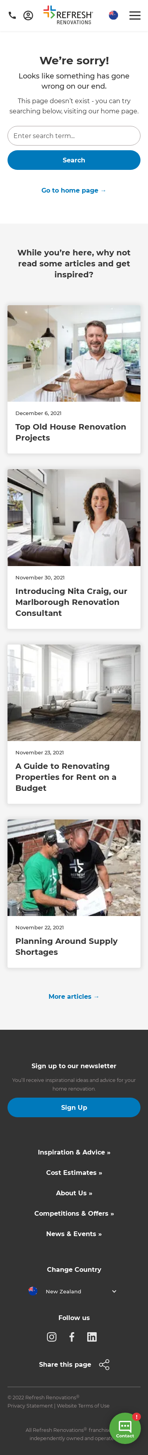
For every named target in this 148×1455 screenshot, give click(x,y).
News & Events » (74, 1234)
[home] (71, 16)
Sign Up (74, 1107)
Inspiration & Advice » (74, 1152)
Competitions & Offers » (74, 1213)
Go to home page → (74, 190)
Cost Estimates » (74, 1172)
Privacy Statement (30, 1406)
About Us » (74, 1193)
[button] (112, 15)
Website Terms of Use (83, 1406)
